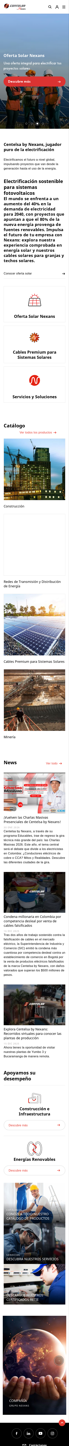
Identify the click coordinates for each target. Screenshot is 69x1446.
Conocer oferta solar (34, 274)
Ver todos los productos (38, 432)
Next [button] (58, 1360)
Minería (9, 737)
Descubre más (34, 81)
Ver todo (54, 763)
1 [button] (26, 123)
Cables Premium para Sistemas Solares (34, 661)
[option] (34, 70)
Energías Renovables (34, 1159)
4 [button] (43, 123)
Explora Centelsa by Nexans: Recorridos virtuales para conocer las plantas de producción (32, 1033)
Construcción (14, 506)
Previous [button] (10, 1360)
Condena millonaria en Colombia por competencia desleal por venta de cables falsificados (32, 921)
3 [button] (37, 123)
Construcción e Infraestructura (34, 1111)
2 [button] (32, 123)
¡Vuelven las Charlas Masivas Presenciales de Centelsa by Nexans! (32, 819)
